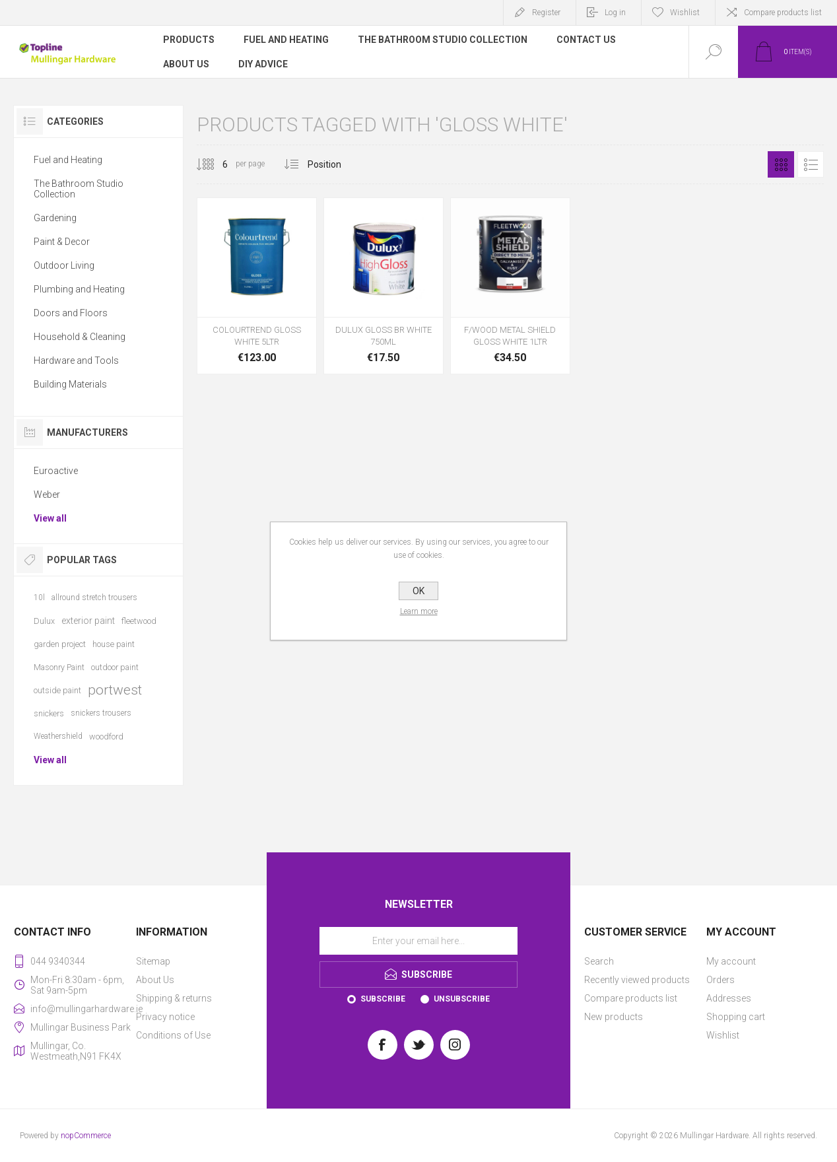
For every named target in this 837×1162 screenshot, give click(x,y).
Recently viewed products (637, 979)
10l (39, 597)
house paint (113, 644)
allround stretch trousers (94, 597)
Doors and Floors (71, 313)
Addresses (728, 998)
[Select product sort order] (334, 164)
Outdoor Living (64, 265)
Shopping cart (735, 1016)
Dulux (44, 621)
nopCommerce (86, 1135)
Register (546, 12)
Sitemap (153, 961)
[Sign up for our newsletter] (418, 941)
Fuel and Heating (68, 159)
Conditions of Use (173, 1035)
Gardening (55, 218)
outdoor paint (115, 667)
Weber (47, 494)
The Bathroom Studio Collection (78, 188)
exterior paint (88, 620)
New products (613, 1016)
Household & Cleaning (79, 336)
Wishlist (722, 1035)
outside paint (57, 690)
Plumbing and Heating (79, 289)
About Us (155, 979)
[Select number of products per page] (215, 164)
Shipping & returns (174, 998)
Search (599, 961)
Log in (615, 12)
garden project (60, 644)
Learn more (419, 611)
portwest (115, 690)
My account (731, 961)
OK (418, 591)
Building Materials (70, 384)
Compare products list (783, 12)
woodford (106, 736)
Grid (781, 164)
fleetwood (138, 621)
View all (50, 518)
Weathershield (58, 736)
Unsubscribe (462, 999)
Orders (720, 979)
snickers (49, 713)
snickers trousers (101, 713)
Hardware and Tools (76, 360)
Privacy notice (165, 1016)
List (810, 164)
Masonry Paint (59, 667)
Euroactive (56, 470)
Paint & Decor (62, 241)
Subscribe (382, 999)
